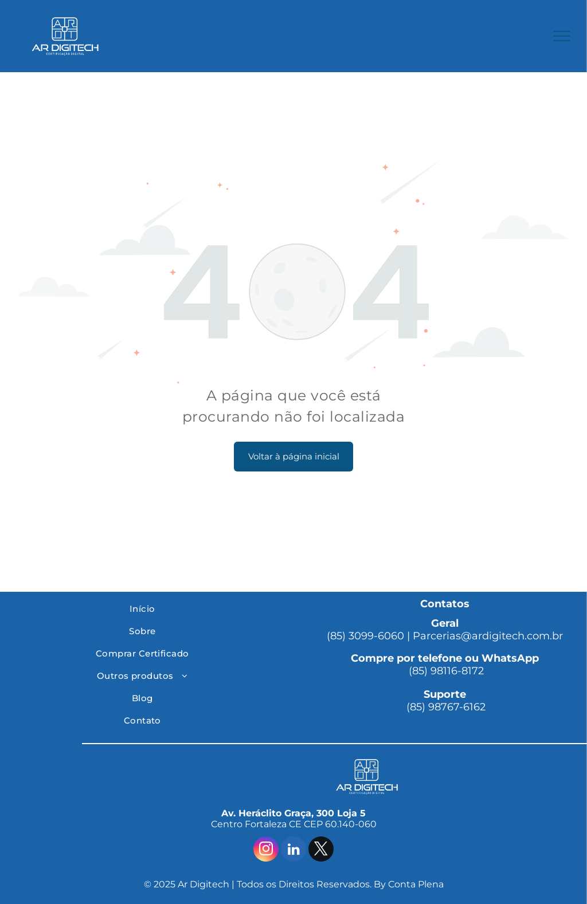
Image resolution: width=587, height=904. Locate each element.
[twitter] (321, 850)
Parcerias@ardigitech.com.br (488, 636)
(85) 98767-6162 (445, 707)
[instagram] (266, 850)
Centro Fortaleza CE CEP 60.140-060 (294, 824)
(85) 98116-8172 (445, 671)
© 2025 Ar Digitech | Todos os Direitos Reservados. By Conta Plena (294, 884)
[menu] (562, 36)
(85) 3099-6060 (365, 636)
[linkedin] (293, 850)
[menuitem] (142, 609)
